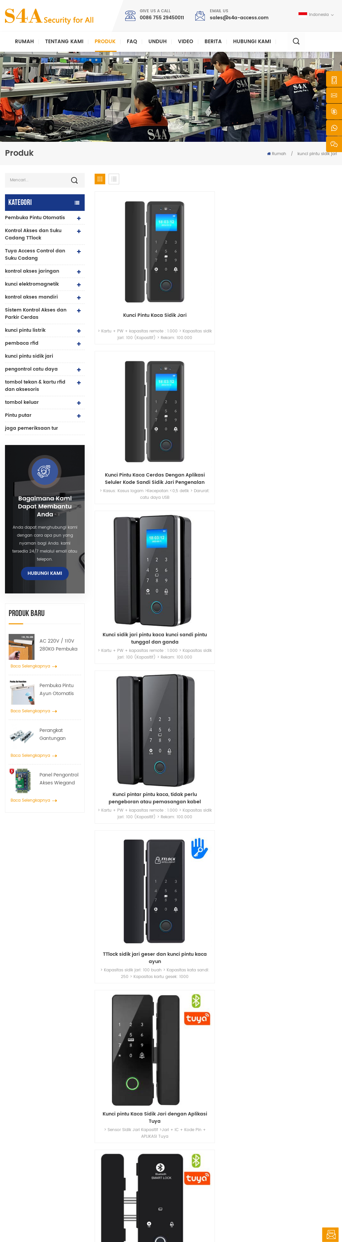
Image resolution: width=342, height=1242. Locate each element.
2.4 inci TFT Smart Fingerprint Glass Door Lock (309, 349)
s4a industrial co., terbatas (31, 1086)
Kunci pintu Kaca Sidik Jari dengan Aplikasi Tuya (184, 349)
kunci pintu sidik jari (317, 154)
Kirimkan (246, 1013)
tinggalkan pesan (330, 1234)
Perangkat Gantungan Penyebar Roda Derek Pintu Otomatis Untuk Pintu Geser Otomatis (57, 735)
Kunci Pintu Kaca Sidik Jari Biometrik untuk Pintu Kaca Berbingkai (122, 444)
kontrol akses (118, 1112)
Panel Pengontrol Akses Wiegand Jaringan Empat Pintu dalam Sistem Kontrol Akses (59, 779)
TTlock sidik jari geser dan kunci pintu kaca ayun (122, 349)
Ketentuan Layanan (202, 1176)
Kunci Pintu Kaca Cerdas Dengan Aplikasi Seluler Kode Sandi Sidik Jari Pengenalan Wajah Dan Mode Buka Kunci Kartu (185, 254)
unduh (157, 42)
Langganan (263, 1157)
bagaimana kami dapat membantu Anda (45, 507)
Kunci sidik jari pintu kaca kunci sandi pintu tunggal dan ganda (247, 254)
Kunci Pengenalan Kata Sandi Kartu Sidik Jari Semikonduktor (309, 444)
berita (213, 42)
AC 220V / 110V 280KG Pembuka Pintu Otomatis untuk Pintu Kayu (59, 645)
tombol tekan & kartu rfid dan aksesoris (35, 385)
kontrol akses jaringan (32, 271)
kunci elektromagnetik (32, 284)
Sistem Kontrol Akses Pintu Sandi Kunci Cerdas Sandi (247, 444)
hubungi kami (252, 42)
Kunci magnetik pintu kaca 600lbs (131, 1136)
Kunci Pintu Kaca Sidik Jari (122, 254)
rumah (190, 1091)
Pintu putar (18, 415)
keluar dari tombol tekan (130, 1091)
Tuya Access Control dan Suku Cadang (35, 254)
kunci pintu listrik (25, 330)
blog (187, 1155)
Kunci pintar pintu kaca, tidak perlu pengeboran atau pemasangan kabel (309, 254)
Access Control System (127, 1102)
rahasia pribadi (241, 1223)
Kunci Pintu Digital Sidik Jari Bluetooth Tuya (247, 349)
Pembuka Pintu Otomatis (35, 218)
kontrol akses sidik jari (127, 1151)
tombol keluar (22, 402)
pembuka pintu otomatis (129, 1172)
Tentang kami (64, 42)
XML (215, 1223)
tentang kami (197, 1102)
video (185, 42)
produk (189, 1112)
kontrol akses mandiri (31, 297)
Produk (105, 42)
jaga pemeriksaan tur (31, 428)
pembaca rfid (22, 343)
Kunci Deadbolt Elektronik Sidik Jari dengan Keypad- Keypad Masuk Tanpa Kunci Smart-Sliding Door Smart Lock (122, 540)
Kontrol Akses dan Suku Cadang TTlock (33, 234)
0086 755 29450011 (162, 18)
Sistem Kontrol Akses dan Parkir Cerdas (35, 313)
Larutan (190, 1133)
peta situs (192, 1165)
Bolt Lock (113, 1183)
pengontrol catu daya (31, 369)
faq (132, 42)
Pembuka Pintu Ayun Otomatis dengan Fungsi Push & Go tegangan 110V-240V (58, 690)
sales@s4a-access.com (239, 18)
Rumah (24, 42)
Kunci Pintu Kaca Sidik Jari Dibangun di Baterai (184, 444)
